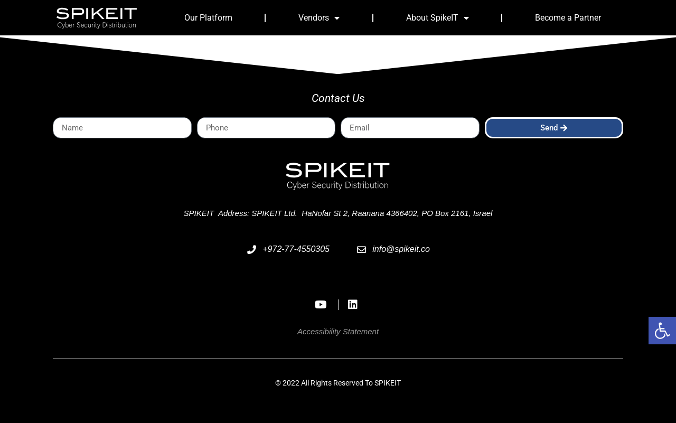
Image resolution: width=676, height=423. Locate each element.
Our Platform (208, 18)
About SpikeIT (437, 17)
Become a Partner (568, 18)
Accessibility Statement (338, 331)
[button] (662, 330)
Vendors (319, 17)
